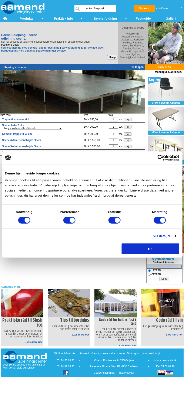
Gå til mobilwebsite (65, 353)
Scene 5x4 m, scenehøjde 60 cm (21, 146)
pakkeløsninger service (51, 50)
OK (150, 249)
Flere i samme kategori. (166, 102)
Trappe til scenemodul (15, 119)
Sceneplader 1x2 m (13, 125)
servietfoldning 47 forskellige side (82, 47)
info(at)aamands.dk (165, 360)
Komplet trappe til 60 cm (17, 133)
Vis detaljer (162, 236)
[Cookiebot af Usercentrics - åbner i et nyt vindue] (160, 158)
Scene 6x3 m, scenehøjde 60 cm (21, 140)
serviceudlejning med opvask (19, 47)
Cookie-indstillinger (104, 372)
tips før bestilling (49, 47)
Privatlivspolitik (126, 372)
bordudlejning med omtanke (18, 50)
